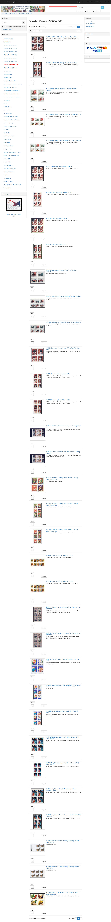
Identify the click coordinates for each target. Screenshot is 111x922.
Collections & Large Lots (9, 80)
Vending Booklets (8, 188)
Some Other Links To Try (94, 2)
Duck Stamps (7, 100)
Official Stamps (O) (8, 123)
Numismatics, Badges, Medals (11, 116)
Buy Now (44, 57)
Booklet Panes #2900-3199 (10, 54)
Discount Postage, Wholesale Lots (12, 97)
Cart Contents (79, 11)
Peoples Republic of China (10, 126)
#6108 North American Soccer (14, 214)
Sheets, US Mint (7, 158)
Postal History (7, 142)
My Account (96, 11)
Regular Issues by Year (9, 171)
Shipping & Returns (90, 23)
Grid (39, 31)
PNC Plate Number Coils (9, 136)
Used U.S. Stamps (8, 181)
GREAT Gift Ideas (8, 113)
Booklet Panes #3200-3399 (10, 58)
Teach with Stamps (90, 22)
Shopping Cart (89, 34)
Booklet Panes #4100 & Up (10, 67)
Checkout (88, 11)
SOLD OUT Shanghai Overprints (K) (12, 152)
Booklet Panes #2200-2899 (10, 51)
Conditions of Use (90, 26)
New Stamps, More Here (8, 194)
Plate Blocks (6, 132)
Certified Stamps (7, 77)
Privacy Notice (89, 25)
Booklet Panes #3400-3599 (10, 61)
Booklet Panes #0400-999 (10, 45)
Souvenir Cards (7, 162)
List (35, 31)
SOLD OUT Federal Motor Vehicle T (12, 184)
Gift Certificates (7, 110)
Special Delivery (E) (8, 165)
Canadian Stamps (8, 74)
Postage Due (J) (7, 139)
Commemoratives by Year (10, 168)
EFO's (5, 103)
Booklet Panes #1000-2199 (10, 48)
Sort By (78, 31)
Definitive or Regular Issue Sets (11, 93)
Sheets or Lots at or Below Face (11, 155)
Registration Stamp (8, 145)
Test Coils (6, 175)
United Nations (7, 178)
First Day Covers (8, 106)
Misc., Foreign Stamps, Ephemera (12, 119)
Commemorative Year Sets (10, 87)
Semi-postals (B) (7, 149)
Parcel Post (6, 129)
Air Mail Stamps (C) (8, 38)
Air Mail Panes (7, 71)
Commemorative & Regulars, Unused (12, 84)
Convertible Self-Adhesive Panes (11, 90)
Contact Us (88, 28)
